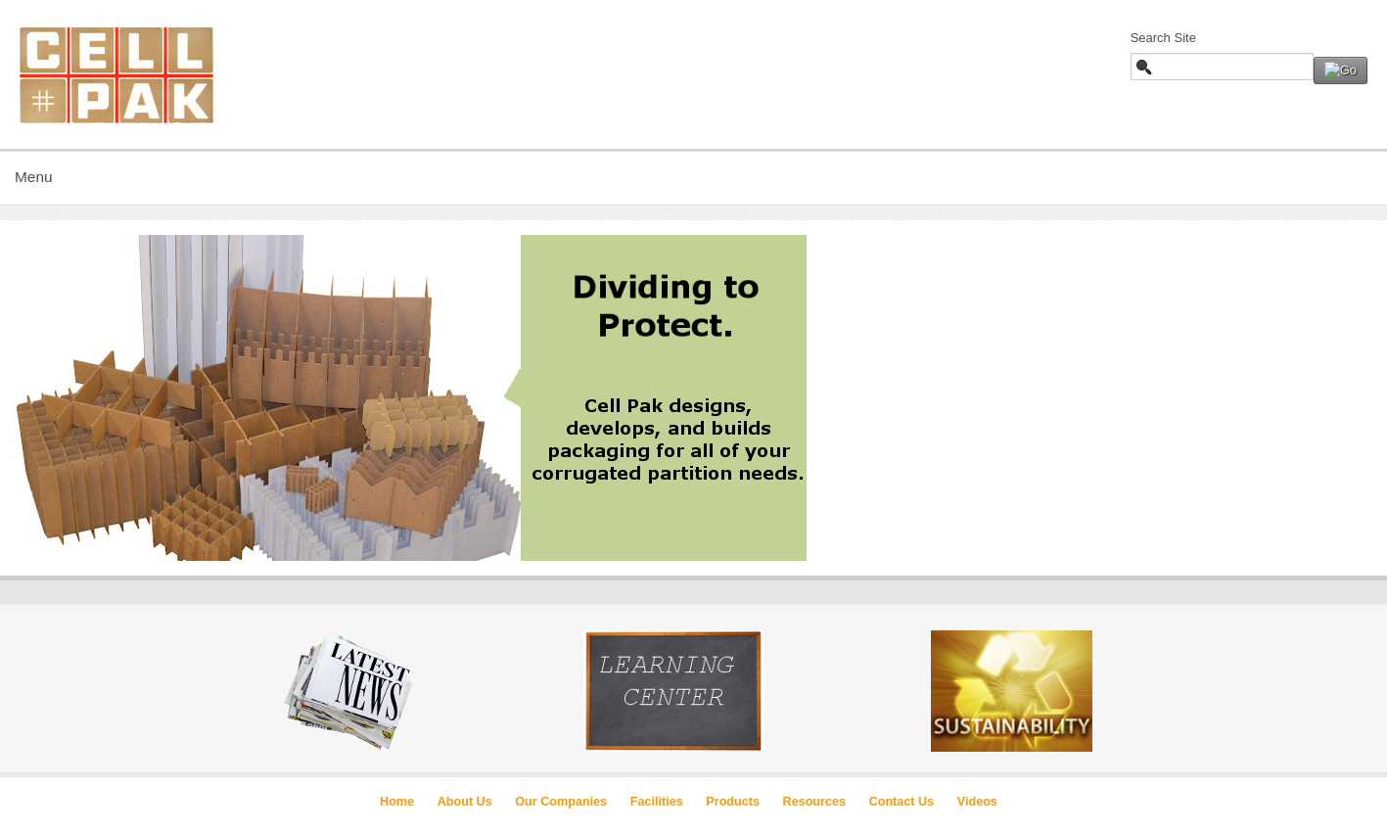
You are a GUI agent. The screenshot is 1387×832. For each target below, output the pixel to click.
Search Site (1163, 37)
